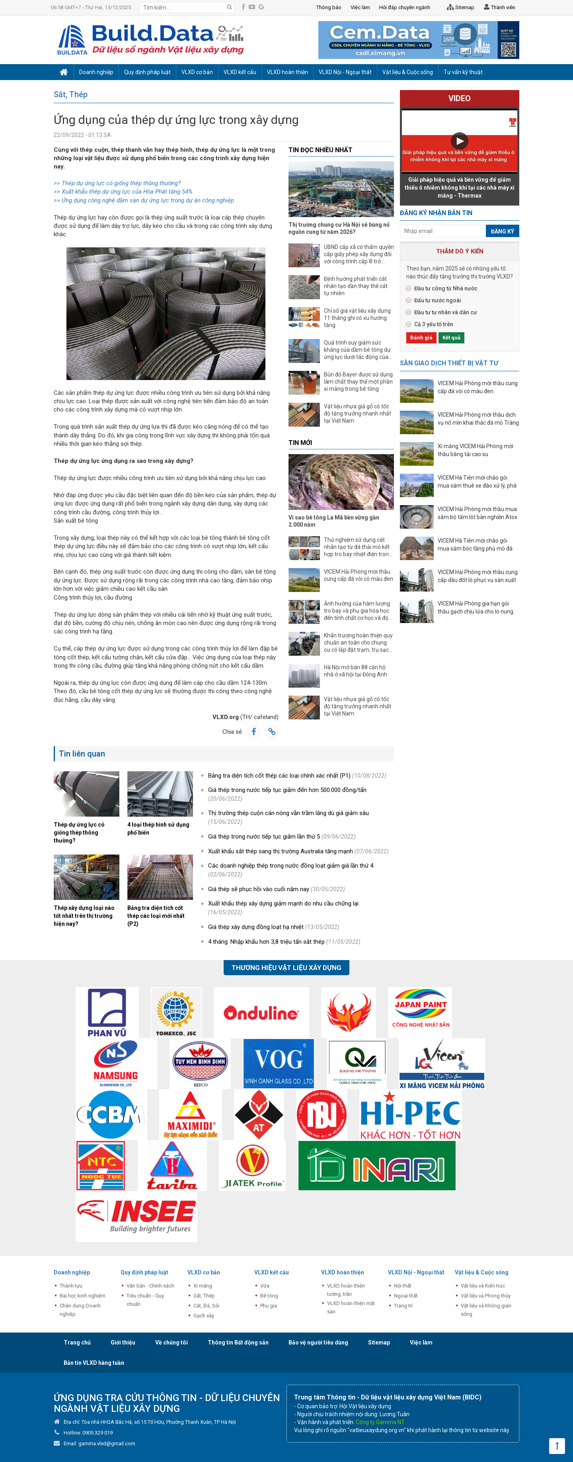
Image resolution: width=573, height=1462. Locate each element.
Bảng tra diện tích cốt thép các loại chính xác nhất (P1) (297, 775)
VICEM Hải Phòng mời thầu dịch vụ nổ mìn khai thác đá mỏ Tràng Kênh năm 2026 (478, 420)
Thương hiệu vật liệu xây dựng (286, 968)
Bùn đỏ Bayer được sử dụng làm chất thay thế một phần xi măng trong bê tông (358, 381)
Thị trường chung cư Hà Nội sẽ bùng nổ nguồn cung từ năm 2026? (339, 228)
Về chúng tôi (171, 1342)
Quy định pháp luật (144, 1272)
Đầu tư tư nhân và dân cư (445, 312)
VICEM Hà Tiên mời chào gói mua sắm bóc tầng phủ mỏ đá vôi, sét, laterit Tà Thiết (475, 545)
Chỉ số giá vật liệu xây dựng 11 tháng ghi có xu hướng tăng (357, 318)
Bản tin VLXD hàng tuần (94, 1363)
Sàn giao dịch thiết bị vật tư (449, 363)
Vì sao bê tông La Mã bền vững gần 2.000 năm (333, 521)
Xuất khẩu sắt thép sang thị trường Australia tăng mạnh (298, 851)
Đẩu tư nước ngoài (437, 300)
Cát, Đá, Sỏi (206, 1306)
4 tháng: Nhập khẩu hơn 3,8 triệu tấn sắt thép (284, 941)
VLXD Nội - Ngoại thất (416, 1272)
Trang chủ (77, 1342)
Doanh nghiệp (72, 1272)
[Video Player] (459, 141)
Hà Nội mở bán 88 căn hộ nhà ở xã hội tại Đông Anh (355, 671)
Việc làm (421, 1342)
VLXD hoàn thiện (342, 1272)
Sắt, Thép (71, 94)
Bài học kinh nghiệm (82, 1296)
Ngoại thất (406, 1296)
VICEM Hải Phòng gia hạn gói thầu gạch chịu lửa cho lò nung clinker (475, 608)
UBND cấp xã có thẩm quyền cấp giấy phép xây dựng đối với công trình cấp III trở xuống (359, 254)
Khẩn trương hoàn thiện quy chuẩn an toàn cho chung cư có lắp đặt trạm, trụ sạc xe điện (358, 642)
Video (459, 98)
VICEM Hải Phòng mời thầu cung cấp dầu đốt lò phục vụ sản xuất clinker (478, 577)
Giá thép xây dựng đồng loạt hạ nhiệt (273, 927)
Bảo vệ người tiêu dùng (318, 1342)
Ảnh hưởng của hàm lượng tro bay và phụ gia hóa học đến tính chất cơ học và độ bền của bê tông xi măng (357, 610)
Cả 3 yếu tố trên (433, 324)
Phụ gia (268, 1306)
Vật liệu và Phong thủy (486, 1296)
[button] (459, 141)
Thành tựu (71, 1286)
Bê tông (269, 1296)
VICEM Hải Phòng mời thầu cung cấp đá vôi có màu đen (358, 575)
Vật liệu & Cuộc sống (482, 1272)
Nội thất (402, 1286)
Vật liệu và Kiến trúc (483, 1286)
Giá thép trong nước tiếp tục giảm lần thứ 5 (282, 836)
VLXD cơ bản (203, 1272)
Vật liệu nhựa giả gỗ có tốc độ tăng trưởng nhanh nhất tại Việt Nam (357, 413)
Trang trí (403, 1306)
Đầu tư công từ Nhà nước (445, 288)
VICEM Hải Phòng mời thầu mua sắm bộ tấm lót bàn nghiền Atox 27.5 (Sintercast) (477, 514)
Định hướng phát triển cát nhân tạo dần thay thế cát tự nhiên (356, 286)
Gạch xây (203, 1316)
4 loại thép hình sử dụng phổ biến (158, 828)
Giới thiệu (123, 1342)
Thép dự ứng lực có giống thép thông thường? (79, 832)
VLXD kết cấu (271, 1272)
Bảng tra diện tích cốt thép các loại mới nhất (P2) (156, 916)
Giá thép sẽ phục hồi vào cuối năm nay (276, 889)
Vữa (264, 1286)
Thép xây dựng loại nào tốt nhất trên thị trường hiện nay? (84, 916)
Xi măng (202, 1286)
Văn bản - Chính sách (150, 1286)
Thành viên (498, 8)
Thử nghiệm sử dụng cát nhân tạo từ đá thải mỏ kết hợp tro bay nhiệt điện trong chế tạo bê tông (358, 547)
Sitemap (459, 7)
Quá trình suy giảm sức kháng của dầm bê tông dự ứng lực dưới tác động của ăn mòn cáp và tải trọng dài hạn (358, 350)
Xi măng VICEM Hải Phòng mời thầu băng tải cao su (475, 450)
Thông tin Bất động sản (238, 1342)
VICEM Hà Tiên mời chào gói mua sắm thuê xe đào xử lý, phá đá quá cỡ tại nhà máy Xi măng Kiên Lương (477, 482)
